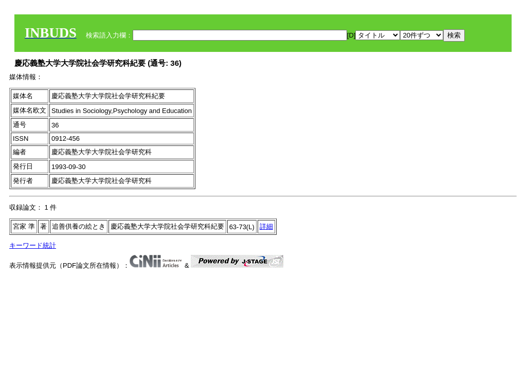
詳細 (266, 226)
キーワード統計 (32, 245)
